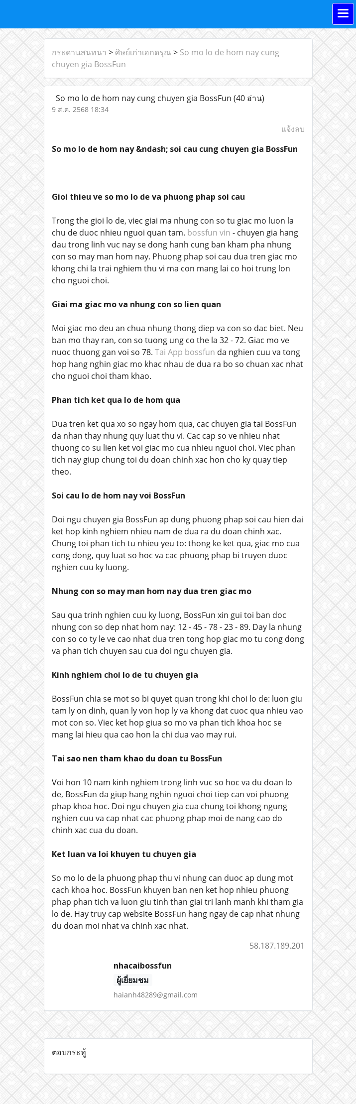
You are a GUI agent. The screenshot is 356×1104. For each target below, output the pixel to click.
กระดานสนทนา (79, 52)
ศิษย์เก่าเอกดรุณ (143, 52)
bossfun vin (209, 232)
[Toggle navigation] (343, 14)
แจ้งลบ (293, 128)
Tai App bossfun (185, 352)
